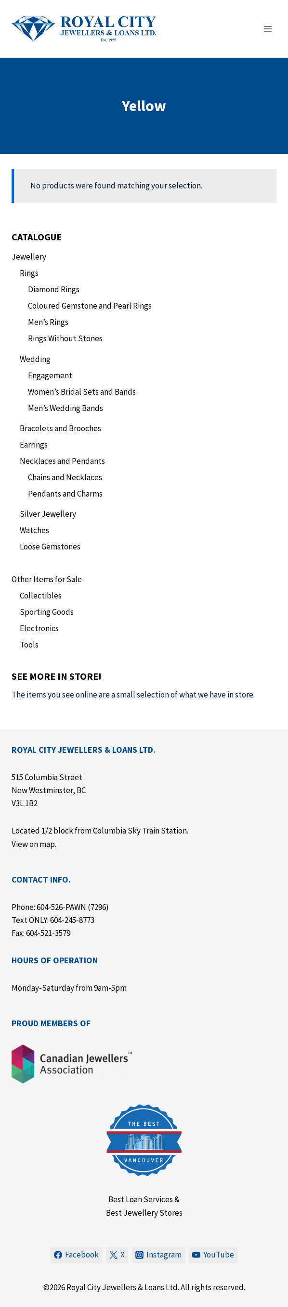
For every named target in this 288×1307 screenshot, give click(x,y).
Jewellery (29, 256)
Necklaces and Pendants (62, 461)
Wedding (35, 359)
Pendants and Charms (65, 493)
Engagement (50, 375)
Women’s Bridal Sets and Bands (82, 391)
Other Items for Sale (47, 579)
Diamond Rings (53, 289)
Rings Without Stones (65, 338)
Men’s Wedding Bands (65, 408)
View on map (33, 844)
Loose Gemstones (50, 546)
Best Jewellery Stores (144, 1212)
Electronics (39, 628)
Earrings (34, 444)
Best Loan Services (140, 1199)
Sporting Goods (47, 612)
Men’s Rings (48, 322)
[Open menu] (267, 28)
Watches (34, 530)
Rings (29, 273)
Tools (29, 644)
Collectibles (41, 595)
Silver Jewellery (48, 514)
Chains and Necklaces (65, 477)
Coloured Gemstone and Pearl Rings (90, 305)
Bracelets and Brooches (60, 428)
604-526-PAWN (61, 907)
